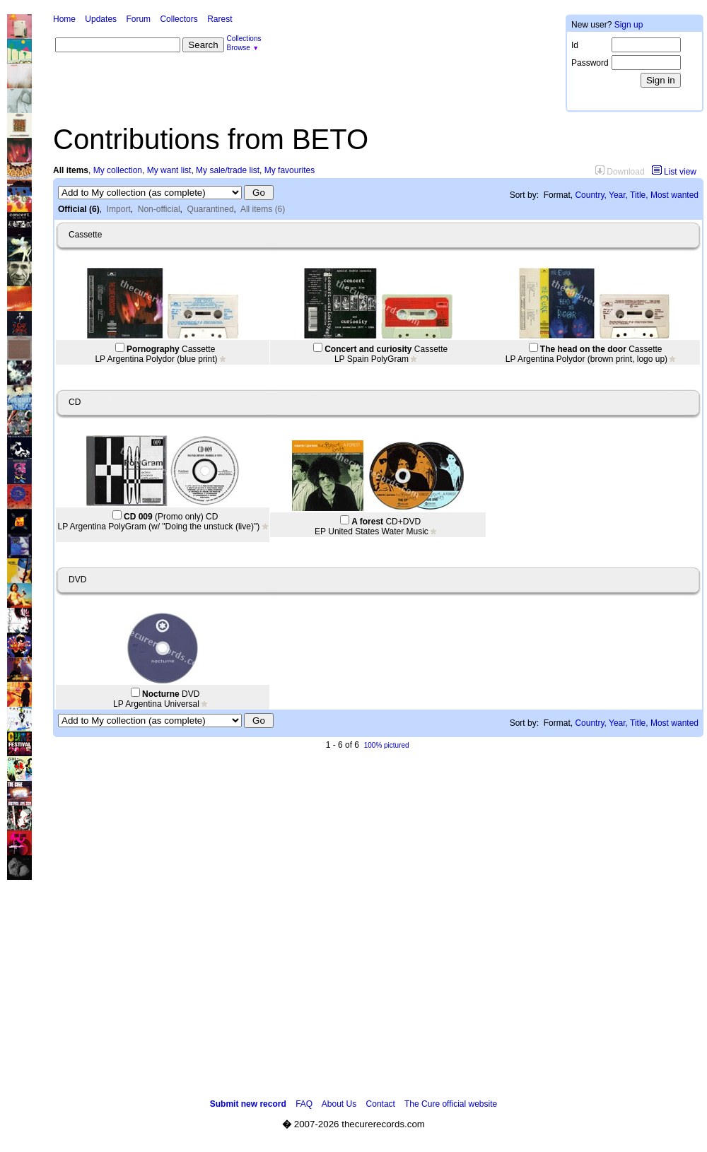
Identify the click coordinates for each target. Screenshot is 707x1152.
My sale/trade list (227, 170)
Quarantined (210, 209)
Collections (244, 38)
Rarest (219, 19)
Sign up (628, 25)
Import (119, 209)
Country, (590, 195)
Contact (380, 1104)
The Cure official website (450, 1104)
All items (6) (262, 209)
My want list (169, 170)
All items (70, 170)
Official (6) (79, 209)
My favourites (289, 170)
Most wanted (674, 195)
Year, (618, 195)
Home (64, 19)
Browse (238, 48)
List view (674, 172)
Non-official (159, 209)
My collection (117, 170)
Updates (101, 19)
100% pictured (386, 745)
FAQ (304, 1104)
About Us (339, 1104)
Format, (558, 195)
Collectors (178, 19)
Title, (639, 195)
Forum (138, 19)
